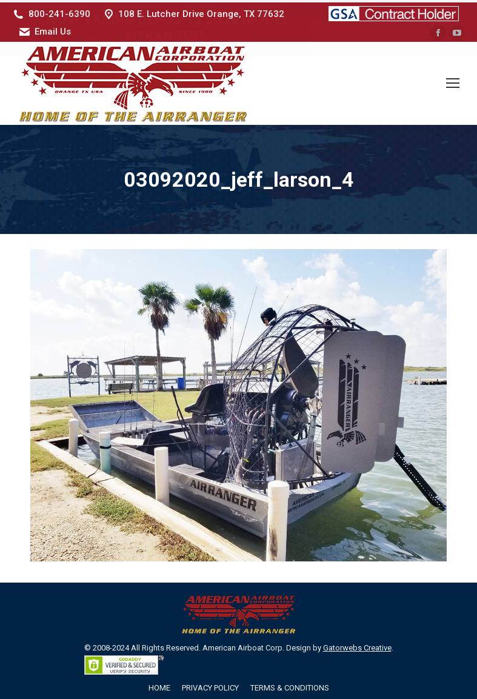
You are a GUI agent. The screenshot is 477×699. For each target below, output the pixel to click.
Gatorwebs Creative (357, 645)
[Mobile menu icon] (453, 81)
